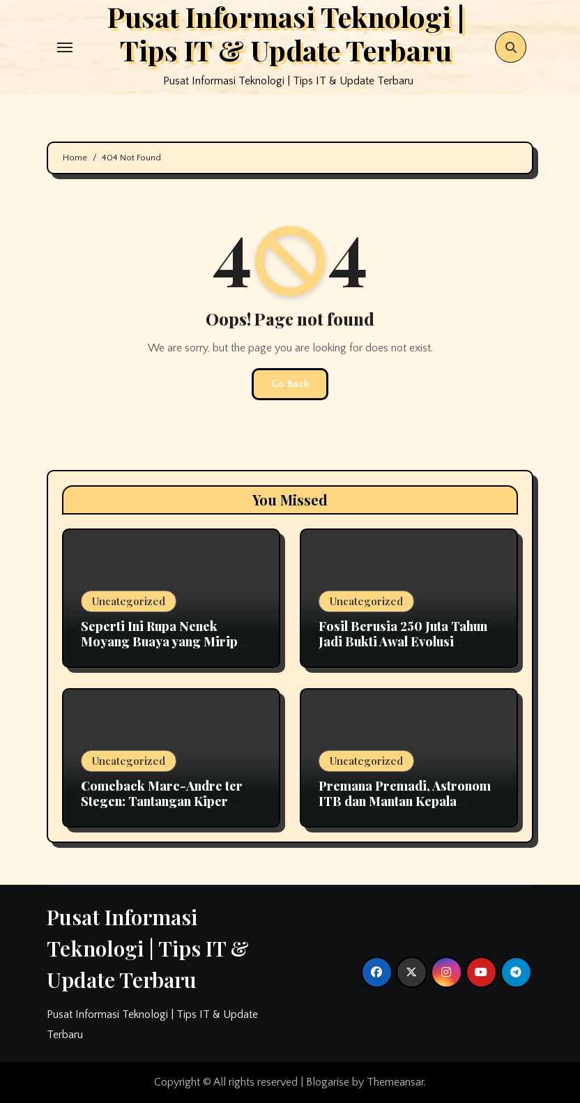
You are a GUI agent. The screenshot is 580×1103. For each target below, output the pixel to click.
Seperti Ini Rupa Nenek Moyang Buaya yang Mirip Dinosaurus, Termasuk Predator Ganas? (159, 649)
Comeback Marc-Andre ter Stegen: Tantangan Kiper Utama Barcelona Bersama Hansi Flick (162, 808)
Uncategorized (128, 601)
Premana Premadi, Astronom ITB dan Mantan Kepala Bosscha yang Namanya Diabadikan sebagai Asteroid (405, 808)
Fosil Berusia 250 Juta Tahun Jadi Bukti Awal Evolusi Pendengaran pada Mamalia (403, 641)
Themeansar (395, 1082)
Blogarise (327, 1082)
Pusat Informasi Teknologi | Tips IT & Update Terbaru (148, 948)
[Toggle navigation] (65, 47)
